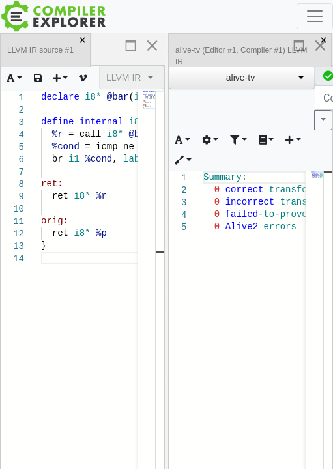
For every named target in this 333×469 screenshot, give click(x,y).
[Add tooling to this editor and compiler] (183, 160)
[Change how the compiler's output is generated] (210, 140)
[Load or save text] (38, 78)
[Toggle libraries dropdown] (266, 140)
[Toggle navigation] (315, 16)
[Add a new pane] (60, 78)
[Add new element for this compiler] (293, 140)
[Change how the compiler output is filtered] (238, 140)
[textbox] (41, 252)
